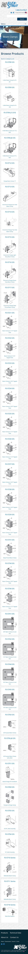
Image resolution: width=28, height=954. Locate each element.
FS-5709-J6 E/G (9, 138)
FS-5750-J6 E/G (9, 738)
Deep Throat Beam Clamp (9, 558)
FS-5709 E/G (9, 87)
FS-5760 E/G (9, 787)
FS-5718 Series (9, 905)
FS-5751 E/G (9, 763)
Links (18, 941)
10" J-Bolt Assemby (10, 852)
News (2, 941)
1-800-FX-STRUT (21, 10)
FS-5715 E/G (9, 237)
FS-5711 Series (9, 881)
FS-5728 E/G (9, 489)
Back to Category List (7, 59)
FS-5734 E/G (9, 563)
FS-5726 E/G (9, 439)
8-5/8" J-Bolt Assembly (9, 828)
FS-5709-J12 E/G (10, 112)
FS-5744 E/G (9, 664)
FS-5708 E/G (9, 62)
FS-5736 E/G (9, 588)
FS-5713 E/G (9, 186)
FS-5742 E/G (9, 639)
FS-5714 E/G (9, 212)
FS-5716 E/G (9, 262)
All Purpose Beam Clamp (9, 732)
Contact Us (14, 937)
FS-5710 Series (9, 858)
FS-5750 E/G (9, 714)
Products (4, 933)
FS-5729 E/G (9, 514)
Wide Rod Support (9, 916)
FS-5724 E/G (9, 388)
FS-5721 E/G (9, 313)
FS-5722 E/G (9, 338)
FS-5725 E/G (9, 413)
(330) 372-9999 (6, 951)
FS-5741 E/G (9, 614)
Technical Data (15, 933)
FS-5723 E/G (9, 363)
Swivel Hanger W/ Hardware (10, 781)
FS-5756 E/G (9, 834)
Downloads (8, 941)
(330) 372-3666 (13, 951)
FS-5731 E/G (9, 540)
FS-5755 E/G (9, 810)
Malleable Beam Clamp (10, 875)
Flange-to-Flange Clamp (10, 805)
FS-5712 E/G (9, 163)
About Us (4, 937)
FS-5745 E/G (9, 689)
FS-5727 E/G (9, 464)
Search (13, 941)
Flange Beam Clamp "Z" (10, 181)
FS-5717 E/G (9, 287)
